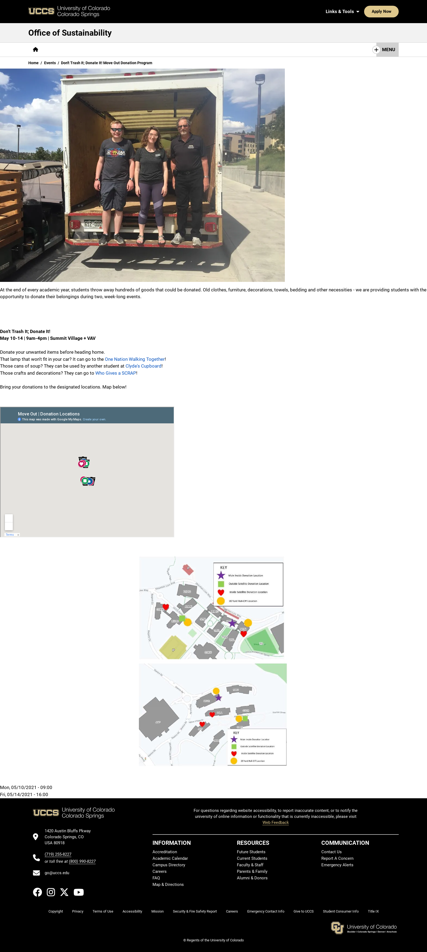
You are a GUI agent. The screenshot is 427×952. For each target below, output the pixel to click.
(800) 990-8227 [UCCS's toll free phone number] (82, 861)
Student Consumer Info (341, 911)
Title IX (373, 911)
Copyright (55, 911)
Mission (157, 911)
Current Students (252, 858)
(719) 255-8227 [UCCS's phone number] (58, 854)
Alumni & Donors (252, 878)
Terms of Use (103, 911)
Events (50, 63)
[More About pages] (58, 50)
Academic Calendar (170, 858)
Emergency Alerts (337, 864)
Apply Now (364, 11)
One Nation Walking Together (135, 359)
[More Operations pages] (177, 50)
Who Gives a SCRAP (115, 373)
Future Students (251, 851)
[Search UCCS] (393, 11)
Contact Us (331, 851)
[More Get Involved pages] (95, 50)
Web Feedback (276, 822)
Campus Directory (168, 864)
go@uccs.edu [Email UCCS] (57, 872)
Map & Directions (168, 884)
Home (33, 63)
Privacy (77, 911)
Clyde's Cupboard (143, 366)
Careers (159, 871)
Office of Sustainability (70, 33)
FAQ (156, 878)
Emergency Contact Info (265, 911)
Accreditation (164, 851)
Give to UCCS (304, 911)
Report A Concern (337, 858)
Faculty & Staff (250, 864)
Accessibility (132, 911)
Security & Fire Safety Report (195, 911)
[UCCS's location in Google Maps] (70, 837)
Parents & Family (252, 871)
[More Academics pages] (137, 50)
